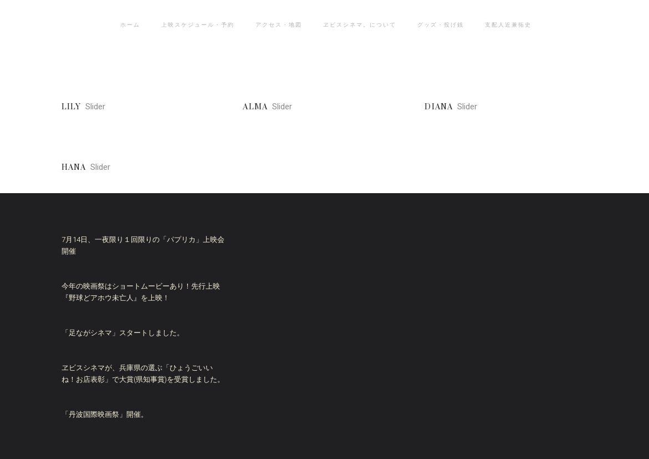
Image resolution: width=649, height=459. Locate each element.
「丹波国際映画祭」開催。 (105, 414)
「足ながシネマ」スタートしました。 (123, 332)
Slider (95, 106)
